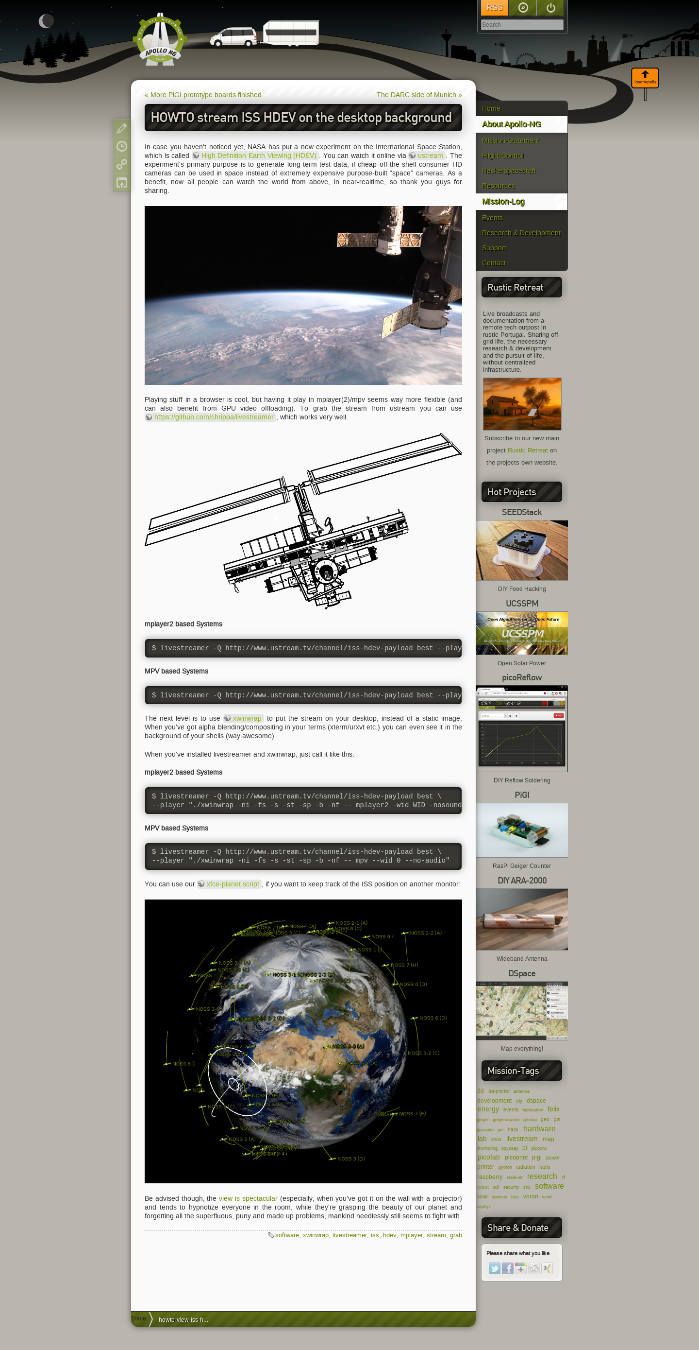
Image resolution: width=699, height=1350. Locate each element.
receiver (515, 1177)
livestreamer (350, 1235)
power (553, 1158)
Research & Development (521, 233)
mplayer (411, 1235)
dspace (536, 1100)
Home (491, 108)
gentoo (530, 1120)
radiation (525, 1167)
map (548, 1139)
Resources (498, 186)
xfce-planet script (233, 884)
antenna (522, 1091)
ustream (430, 156)
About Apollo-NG (511, 124)
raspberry (489, 1176)
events (510, 1110)
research (542, 1176)
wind (546, 1197)
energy (488, 1109)
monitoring (487, 1148)
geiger (483, 1120)
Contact (494, 263)
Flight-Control (503, 156)
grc (501, 1130)
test (515, 1197)
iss (375, 1235)
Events (492, 218)
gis (557, 1119)
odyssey (509, 1148)
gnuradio (485, 1130)
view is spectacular (248, 1198)
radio (544, 1167)
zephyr (483, 1207)
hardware (539, 1128)
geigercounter (506, 1120)
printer (485, 1166)
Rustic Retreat (528, 450)
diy (519, 1101)
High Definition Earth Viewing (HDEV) (258, 156)
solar (482, 1196)
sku (527, 1187)
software (549, 1186)
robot (483, 1187)
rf (563, 1177)
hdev (390, 1235)
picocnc (539, 1148)
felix (554, 1109)
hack (513, 1129)
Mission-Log (503, 201)
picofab (489, 1157)
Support (494, 248)
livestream (522, 1139)
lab (482, 1139)
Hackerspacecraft (509, 171)
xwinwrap (247, 718)
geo (545, 1119)
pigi (537, 1157)
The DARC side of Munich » (419, 95)
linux (496, 1139)
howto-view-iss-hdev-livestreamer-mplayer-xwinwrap (187, 1319)
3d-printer (499, 1091)
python (505, 1167)
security (511, 1187)
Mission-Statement (510, 141)
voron (530, 1196)
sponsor (500, 1197)
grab (456, 1235)
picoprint (516, 1157)
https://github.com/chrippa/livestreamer (214, 417)
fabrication (532, 1110)
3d (480, 1090)
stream (436, 1235)
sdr (496, 1187)
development (494, 1100)
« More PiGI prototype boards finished (203, 95)
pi (524, 1147)
